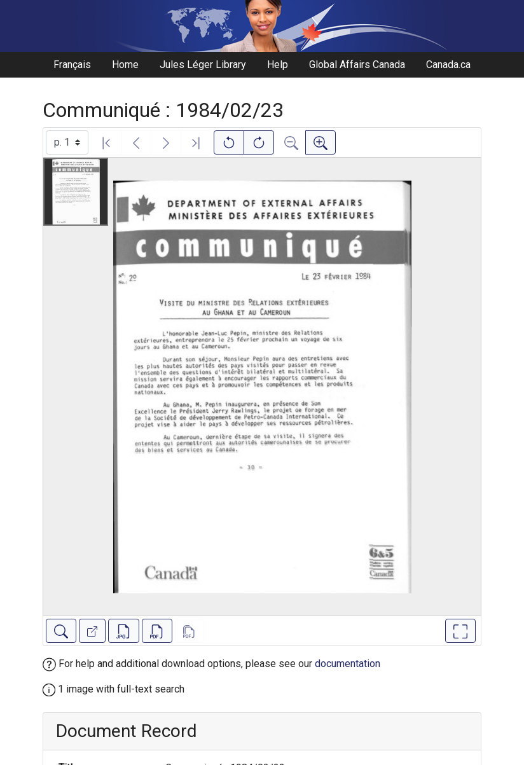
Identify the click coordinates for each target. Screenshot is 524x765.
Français (72, 65)
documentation (347, 664)
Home (125, 65)
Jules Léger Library (203, 65)
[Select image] (67, 142)
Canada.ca (448, 65)
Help (277, 65)
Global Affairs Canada (357, 65)
